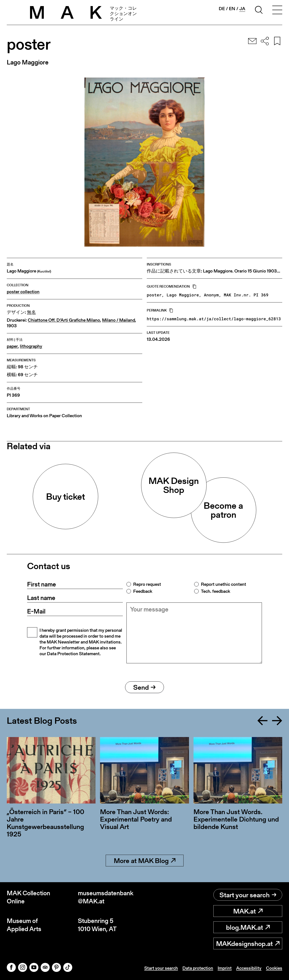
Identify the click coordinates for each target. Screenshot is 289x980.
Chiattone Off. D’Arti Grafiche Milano (64, 320)
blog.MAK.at (248, 927)
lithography (31, 346)
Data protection (197, 968)
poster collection (23, 292)
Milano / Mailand (118, 320)
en (232, 8)
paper (12, 346)
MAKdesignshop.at (248, 943)
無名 (31, 312)
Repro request (147, 584)
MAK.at (248, 911)
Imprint (225, 968)
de (222, 8)
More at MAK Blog (144, 860)
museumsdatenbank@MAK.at (105, 897)
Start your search (247, 895)
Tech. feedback (215, 591)
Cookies (274, 968)
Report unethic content (223, 584)
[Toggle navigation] (277, 11)
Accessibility (248, 968)
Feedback (142, 591)
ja (242, 9)
